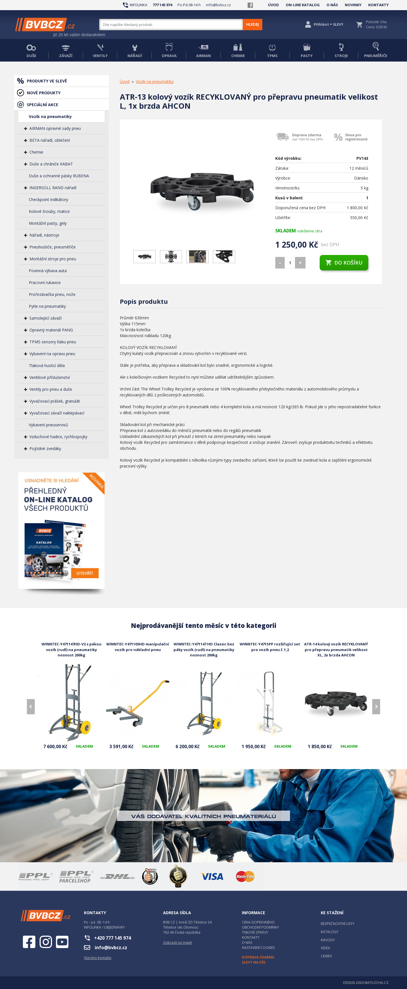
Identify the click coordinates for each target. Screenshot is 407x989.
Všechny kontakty (97, 957)
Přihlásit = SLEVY (328, 24)
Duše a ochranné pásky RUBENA (59, 175)
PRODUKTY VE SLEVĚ (47, 81)
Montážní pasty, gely (48, 223)
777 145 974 (162, 4)
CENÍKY (326, 956)
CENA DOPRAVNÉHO (258, 922)
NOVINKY (353, 4)
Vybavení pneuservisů (48, 424)
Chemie (36, 152)
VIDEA (325, 948)
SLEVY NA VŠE (253, 962)
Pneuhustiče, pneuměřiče (52, 247)
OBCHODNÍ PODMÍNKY (260, 927)
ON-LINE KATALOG (303, 4)
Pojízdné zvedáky (45, 448)
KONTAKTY (378, 4)
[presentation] (31, 706)
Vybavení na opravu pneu (52, 353)
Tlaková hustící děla (47, 365)
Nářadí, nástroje (44, 235)
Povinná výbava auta (48, 270)
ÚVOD (273, 4)
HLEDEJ (252, 24)
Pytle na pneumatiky (47, 306)
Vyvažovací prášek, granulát (54, 401)
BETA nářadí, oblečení (49, 140)
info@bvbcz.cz (218, 4)
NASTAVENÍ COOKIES (258, 947)
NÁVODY (328, 940)
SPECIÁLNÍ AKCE (42, 104)
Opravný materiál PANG (51, 330)
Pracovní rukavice (45, 282)
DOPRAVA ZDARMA (258, 957)
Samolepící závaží (45, 318)
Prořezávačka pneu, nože (52, 294)
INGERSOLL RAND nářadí (52, 187)
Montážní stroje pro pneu (52, 258)
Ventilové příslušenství (49, 377)
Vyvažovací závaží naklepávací (56, 413)
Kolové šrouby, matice (49, 211)
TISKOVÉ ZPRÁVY (255, 932)
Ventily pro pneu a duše (50, 389)
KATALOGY (329, 931)
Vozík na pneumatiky (50, 116)
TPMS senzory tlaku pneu (52, 341)
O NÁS (332, 4)
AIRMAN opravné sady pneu (55, 128)
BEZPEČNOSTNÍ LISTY (337, 923)
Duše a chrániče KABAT (51, 164)
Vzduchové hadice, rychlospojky (58, 436)
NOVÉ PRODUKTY (43, 92)
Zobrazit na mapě (177, 942)
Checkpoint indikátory (48, 199)
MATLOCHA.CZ (377, 982)
